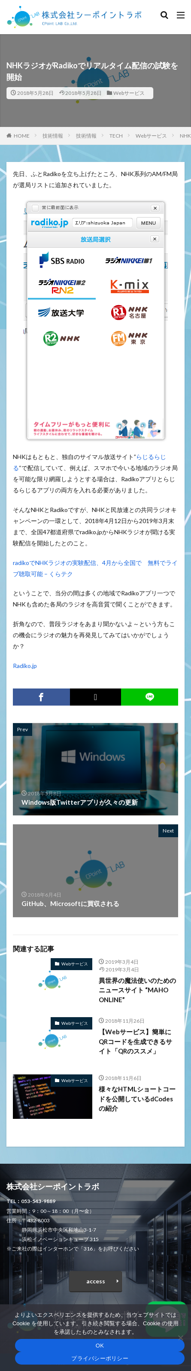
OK (100, 1345)
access (95, 1281)
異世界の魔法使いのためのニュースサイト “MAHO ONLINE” (137, 990)
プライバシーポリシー (99, 1358)
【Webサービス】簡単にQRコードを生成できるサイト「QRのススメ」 (135, 1041)
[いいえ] (180, 1337)
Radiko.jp (25, 665)
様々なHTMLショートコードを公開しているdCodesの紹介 (137, 1098)
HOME (22, 135)
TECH (116, 135)
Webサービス (129, 93)
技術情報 (52, 135)
